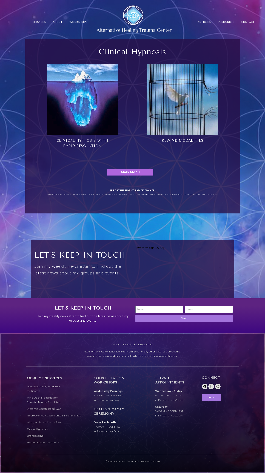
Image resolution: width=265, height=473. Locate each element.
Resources (226, 22)
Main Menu (130, 172)
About (57, 22)
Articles (204, 22)
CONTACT (247, 22)
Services (39, 22)
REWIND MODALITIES (182, 141)
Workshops (78, 22)
